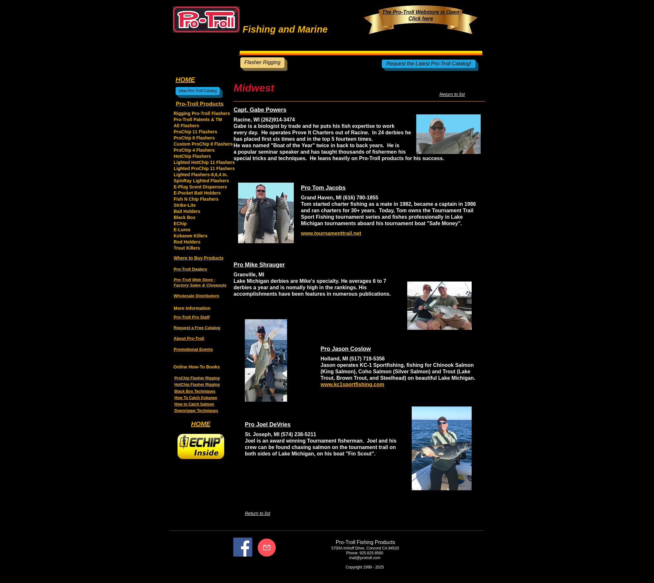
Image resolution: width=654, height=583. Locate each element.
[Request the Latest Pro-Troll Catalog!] (429, 64)
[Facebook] (242, 547)
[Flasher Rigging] (262, 62)
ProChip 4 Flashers (194, 150)
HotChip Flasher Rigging (197, 384)
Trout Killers (187, 248)
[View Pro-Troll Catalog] (198, 91)
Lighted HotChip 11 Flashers (204, 162)
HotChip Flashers (192, 156)
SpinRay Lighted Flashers (201, 180)
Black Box (185, 217)
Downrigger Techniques (196, 410)
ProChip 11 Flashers (195, 131)
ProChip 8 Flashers (194, 137)
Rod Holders (187, 241)
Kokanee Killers (190, 235)
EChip (180, 223)
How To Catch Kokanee (195, 398)
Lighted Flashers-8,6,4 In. (201, 174)
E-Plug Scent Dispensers (200, 186)
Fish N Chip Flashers (196, 199)
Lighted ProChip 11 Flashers (204, 168)
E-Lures (182, 229)
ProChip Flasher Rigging (197, 378)
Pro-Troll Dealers (190, 269)
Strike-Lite (185, 205)
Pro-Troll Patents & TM (198, 119)
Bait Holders (187, 211)
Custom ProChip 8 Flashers (203, 144)
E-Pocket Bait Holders (197, 193)
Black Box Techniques (194, 391)
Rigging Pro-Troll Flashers (202, 113)
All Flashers (186, 125)
